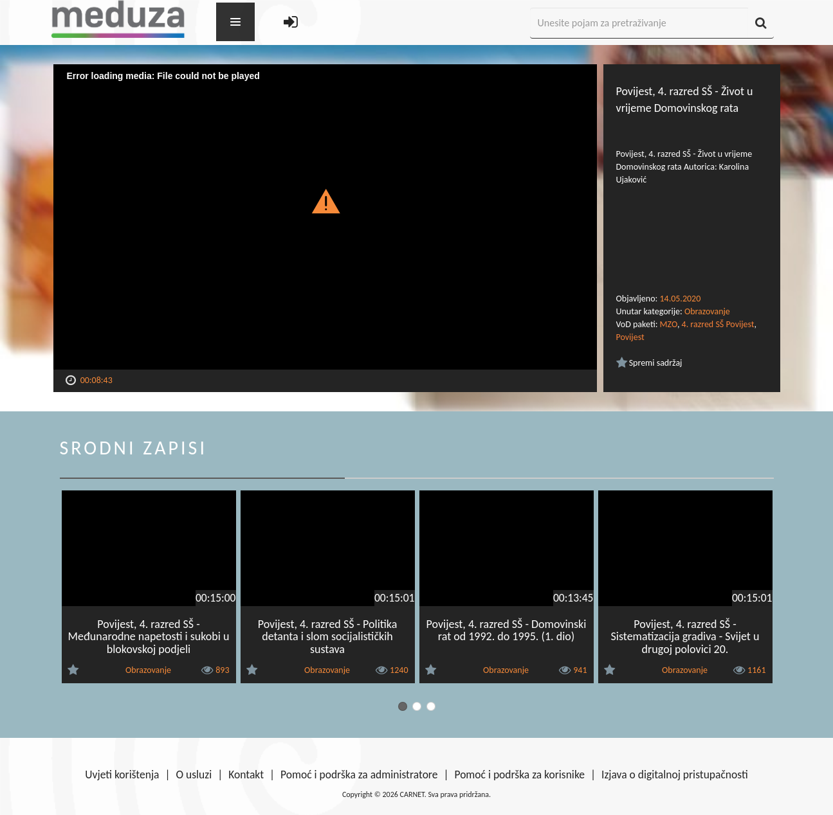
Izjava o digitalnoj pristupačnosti (674, 774)
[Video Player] (325, 217)
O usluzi (194, 774)
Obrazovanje (707, 311)
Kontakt (246, 774)
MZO (668, 324)
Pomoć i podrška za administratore (358, 774)
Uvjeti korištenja (122, 774)
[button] (325, 200)
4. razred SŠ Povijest (718, 324)
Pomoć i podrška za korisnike (519, 774)
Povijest (630, 337)
